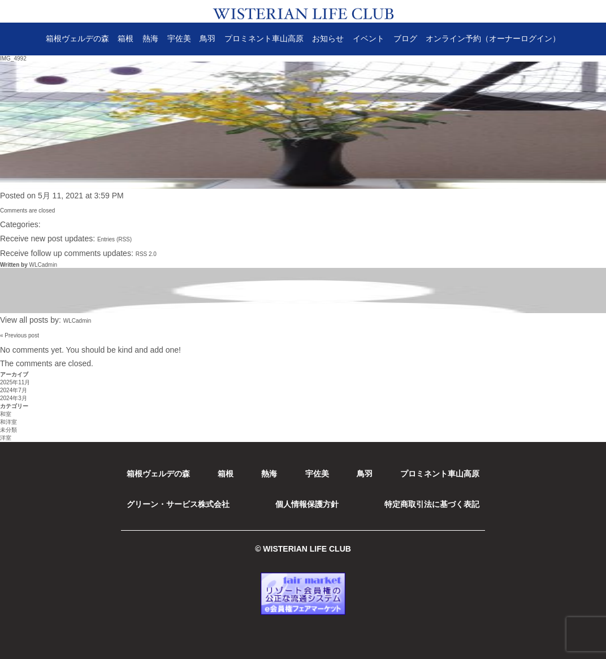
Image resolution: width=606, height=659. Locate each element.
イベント (368, 38)
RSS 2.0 (146, 254)
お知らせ (328, 38)
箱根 (125, 38)
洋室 (5, 438)
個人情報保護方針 (307, 504)
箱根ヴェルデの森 (77, 38)
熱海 (150, 38)
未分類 (8, 430)
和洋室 (8, 422)
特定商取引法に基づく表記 (431, 504)
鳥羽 (207, 38)
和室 (5, 414)
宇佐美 (179, 38)
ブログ (405, 38)
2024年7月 (13, 390)
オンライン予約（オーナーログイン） (493, 38)
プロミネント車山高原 (264, 38)
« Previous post (19, 335)
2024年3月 (13, 398)
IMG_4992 (13, 58)
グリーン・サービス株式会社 (178, 504)
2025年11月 (15, 382)
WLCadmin (43, 265)
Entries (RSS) (114, 239)
